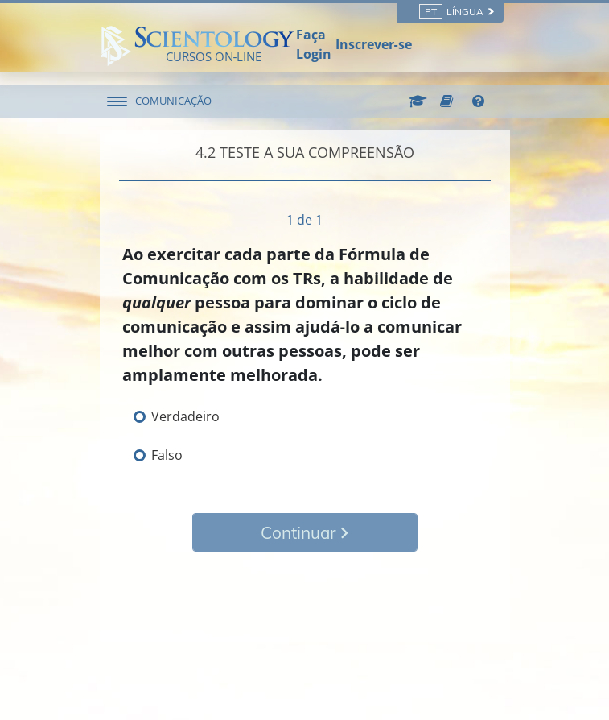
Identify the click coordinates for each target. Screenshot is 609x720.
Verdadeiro (185, 416)
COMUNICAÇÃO (173, 100)
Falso (167, 455)
